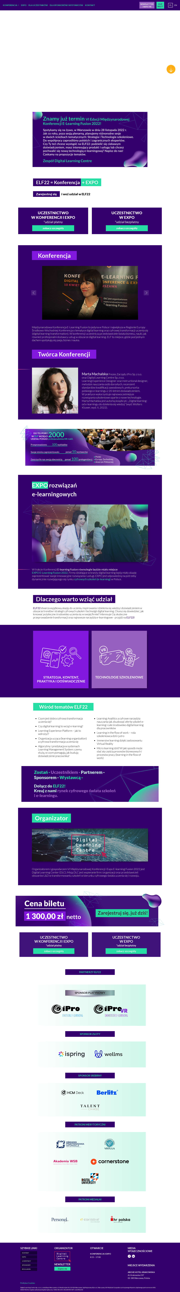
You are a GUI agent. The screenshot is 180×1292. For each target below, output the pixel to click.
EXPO (23, 5)
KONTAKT (90, 5)
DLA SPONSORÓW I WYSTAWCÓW (66, 5)
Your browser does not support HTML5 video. (90, 293)
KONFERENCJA (10, 5)
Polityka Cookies (27, 1283)
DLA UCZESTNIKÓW (38, 5)
